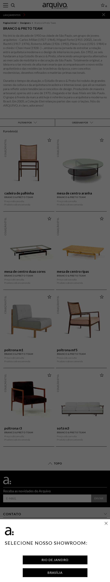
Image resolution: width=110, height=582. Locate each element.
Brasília (55, 572)
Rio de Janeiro (55, 560)
